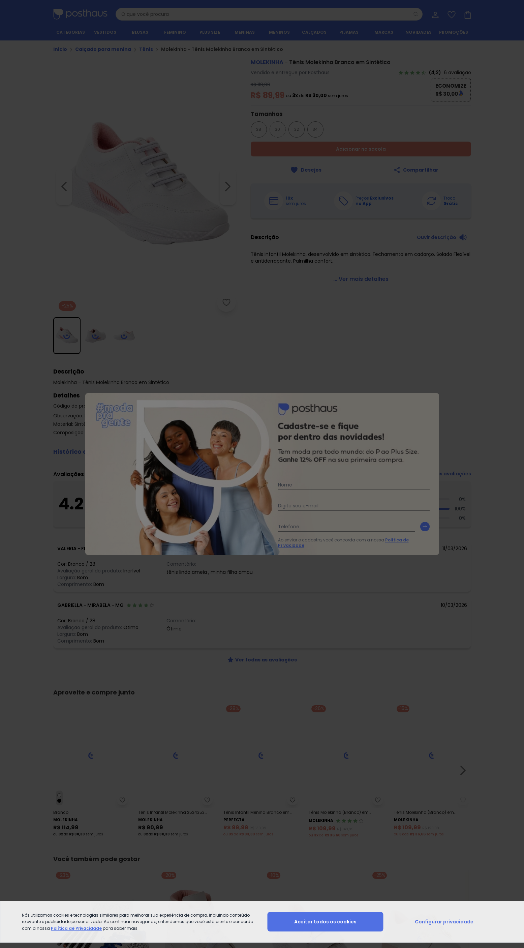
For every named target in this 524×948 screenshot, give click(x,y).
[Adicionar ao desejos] (306, 170)
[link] (434, 72)
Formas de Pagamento (77, 829)
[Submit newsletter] (464, 713)
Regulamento (67, 821)
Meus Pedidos (443, 821)
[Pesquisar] (416, 14)
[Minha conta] (435, 14)
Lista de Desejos (445, 829)
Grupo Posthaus (269, 821)
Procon (163, 837)
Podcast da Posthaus (275, 846)
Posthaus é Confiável (177, 846)
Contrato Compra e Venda (81, 846)
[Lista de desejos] (451, 14)
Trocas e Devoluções (177, 821)
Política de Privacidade (322, 729)
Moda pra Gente (270, 837)
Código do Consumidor (181, 829)
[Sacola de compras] (467, 14)
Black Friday (358, 829)
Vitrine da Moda (361, 821)
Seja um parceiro (271, 829)
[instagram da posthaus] (262, 778)
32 (296, 129)
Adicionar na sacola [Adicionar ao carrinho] (361, 149)
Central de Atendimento (180, 813)
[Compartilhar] (416, 170)
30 (277, 129)
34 (315, 129)
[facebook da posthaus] (244, 778)
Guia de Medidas (363, 813)
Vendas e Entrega (71, 813)
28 (258, 129)
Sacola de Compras (450, 837)
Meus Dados (441, 813)
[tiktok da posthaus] (279, 778)
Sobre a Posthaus (271, 813)
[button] (262, 448)
